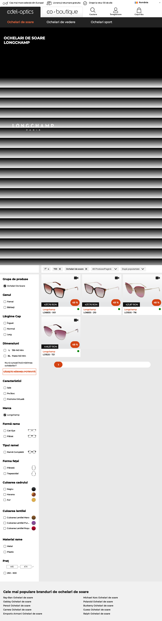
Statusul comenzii (117, 541)
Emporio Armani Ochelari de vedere (23, 449)
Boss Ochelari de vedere (95, 445)
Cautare (93, 14)
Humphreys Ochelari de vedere (20, 445)
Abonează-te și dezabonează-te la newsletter (132, 533)
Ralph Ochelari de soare (96, 416)
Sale (7, 191)
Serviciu (59, 524)
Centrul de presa (11, 529)
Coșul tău (139, 14)
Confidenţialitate (33, 601)
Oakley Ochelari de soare (17, 404)
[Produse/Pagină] (105, 72)
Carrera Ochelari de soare (17, 412)
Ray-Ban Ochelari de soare (18, 400)
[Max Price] (25, 370)
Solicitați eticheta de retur (69, 537)
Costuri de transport (66, 533)
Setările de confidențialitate (17, 533)
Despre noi (8, 524)
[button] (20, 12)
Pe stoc (9, 196)
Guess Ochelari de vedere (96, 433)
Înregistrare (115, 14)
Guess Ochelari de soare (96, 412)
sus (157, 601)
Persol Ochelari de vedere (96, 437)
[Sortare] (133, 72)
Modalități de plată (65, 529)
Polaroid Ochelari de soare (98, 404)
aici (90, 488)
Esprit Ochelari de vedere (96, 441)
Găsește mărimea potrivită (19, 175)
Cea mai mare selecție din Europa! (26, 3)
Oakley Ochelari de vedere (18, 437)
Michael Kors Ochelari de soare (100, 400)
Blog (110, 537)
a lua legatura (9, 537)
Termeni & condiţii (12, 601)
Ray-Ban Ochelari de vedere (18, 433)
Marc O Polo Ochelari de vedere (20, 441)
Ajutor (111, 524)
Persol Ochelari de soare (16, 408)
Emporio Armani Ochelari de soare (22, 416)
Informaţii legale (11, 605)
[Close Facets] (19, 72)
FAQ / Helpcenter (117, 529)
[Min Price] (12, 370)
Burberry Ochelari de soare (98, 408)
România (143, 2)
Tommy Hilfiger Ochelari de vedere (101, 449)
